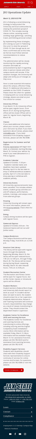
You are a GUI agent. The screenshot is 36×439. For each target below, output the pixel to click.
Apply (6, 7)
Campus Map (28, 425)
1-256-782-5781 (27, 399)
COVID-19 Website (11, 370)
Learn (6, 407)
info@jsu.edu (20, 401)
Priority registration (11, 147)
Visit (18, 7)
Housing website (12, 208)
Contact (6, 412)
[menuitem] (8, 426)
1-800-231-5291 (14, 399)
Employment (8, 425)
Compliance (8, 416)
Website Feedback (11, 429)
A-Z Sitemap (17, 425)
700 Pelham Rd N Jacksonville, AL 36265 (18, 397)
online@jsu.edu (9, 133)
